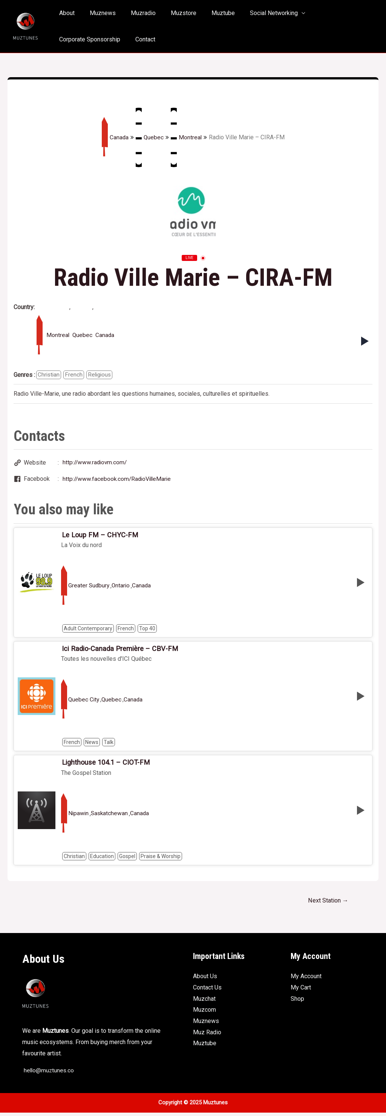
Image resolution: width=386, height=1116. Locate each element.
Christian (49, 374)
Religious (101, 374)
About (65, 13)
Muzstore (173, 13)
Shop (297, 1002)
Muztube (209, 13)
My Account (306, 979)
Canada (114, 137)
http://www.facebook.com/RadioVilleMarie (119, 479)
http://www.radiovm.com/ (96, 463)
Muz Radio (207, 1035)
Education (102, 859)
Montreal (186, 137)
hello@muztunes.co (48, 1073)
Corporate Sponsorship (331, 13)
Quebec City (84, 702)
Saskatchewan (111, 816)
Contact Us (207, 990)
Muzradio (135, 13)
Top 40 (147, 630)
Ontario (122, 587)
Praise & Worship (161, 859)
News (91, 744)
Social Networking (257, 13)
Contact (68, 39)
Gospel (127, 859)
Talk (108, 744)
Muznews (98, 13)
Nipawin (78, 816)
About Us (205, 979)
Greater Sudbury (89, 587)
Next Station (326, 903)
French (75, 374)
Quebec (149, 137)
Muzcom (204, 1013)
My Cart (301, 990)
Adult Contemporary (88, 630)
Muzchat (204, 1002)
